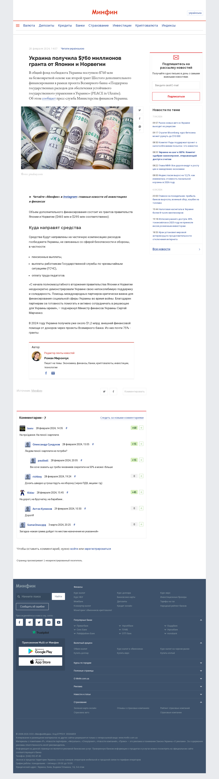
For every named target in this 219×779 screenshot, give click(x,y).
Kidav (30, 493)
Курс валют (79, 593)
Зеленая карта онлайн (85, 708)
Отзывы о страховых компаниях (133, 708)
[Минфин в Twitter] (39, 622)
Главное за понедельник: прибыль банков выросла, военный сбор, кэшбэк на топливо (176, 199)
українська (195, 13)
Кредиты (65, 25)
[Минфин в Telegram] (29, 622)
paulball (43, 460)
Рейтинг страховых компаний (175, 708)
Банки (80, 25)
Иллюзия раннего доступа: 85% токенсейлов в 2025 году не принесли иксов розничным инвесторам (173, 222)
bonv (30, 428)
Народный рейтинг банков (173, 606)
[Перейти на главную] (109, 13)
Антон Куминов (42, 509)
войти (74, 549)
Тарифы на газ (167, 601)
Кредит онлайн (124, 606)
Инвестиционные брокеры (173, 597)
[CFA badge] (24, 725)
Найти (58, 596)
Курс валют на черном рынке (174, 649)
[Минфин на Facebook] (19, 622)
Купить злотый (167, 653)
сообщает (49, 98)
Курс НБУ (78, 597)
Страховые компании (171, 713)
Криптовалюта (146, 25)
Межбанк (78, 601)
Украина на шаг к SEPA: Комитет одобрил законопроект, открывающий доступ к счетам (175, 156)
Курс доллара (124, 593)
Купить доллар (81, 653)
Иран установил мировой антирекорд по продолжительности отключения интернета (172, 236)
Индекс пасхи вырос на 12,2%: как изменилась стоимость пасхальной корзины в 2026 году (174, 179)
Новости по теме (166, 110)
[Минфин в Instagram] (48, 622)
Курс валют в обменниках (130, 649)
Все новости (176, 249)
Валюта (29, 25)
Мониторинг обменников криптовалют (93, 610)
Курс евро (165, 593)
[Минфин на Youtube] (58, 622)
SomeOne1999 (36, 525)
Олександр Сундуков (46, 444)
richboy (37, 476)
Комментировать (135, 391)
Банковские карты (126, 597)
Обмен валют (80, 649)
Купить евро (123, 653)
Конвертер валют (82, 606)
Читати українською (72, 48)
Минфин (36, 391)
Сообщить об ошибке (32, 606)
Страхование (98, 25)
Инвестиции (122, 25)
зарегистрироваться (97, 549)
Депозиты (46, 25)
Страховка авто (81, 713)
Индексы (169, 25)
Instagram (70, 197)
